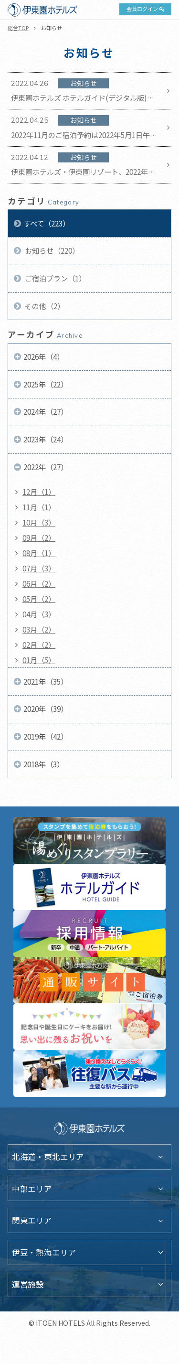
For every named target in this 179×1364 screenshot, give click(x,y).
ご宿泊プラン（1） (54, 278)
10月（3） (38, 522)
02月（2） (38, 644)
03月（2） (38, 629)
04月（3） (38, 614)
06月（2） (38, 583)
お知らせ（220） (51, 250)
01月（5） (38, 660)
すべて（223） (46, 223)
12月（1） (38, 491)
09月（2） (38, 537)
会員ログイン (142, 8)
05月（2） (38, 598)
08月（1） (38, 553)
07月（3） (38, 568)
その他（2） (43, 306)
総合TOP (18, 28)
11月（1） (38, 507)
